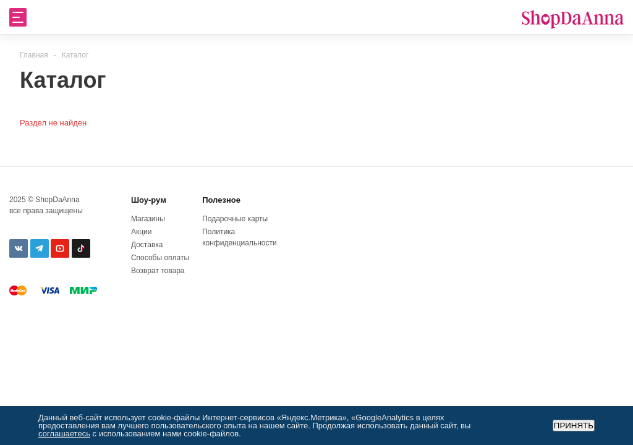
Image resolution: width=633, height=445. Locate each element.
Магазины (148, 218)
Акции (141, 231)
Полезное (221, 200)
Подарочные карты (235, 218)
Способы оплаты (160, 257)
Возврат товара (158, 270)
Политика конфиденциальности (235, 237)
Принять (573, 425)
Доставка (147, 244)
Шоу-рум (148, 200)
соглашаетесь (64, 433)
